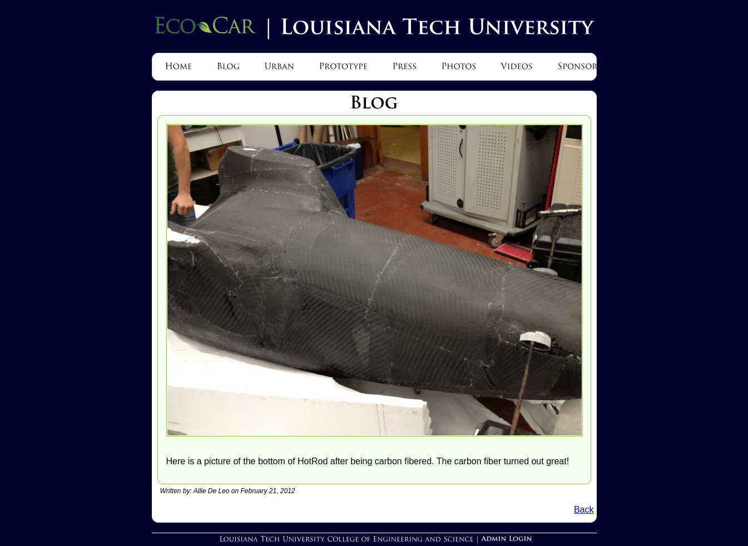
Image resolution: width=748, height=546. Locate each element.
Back (584, 509)
